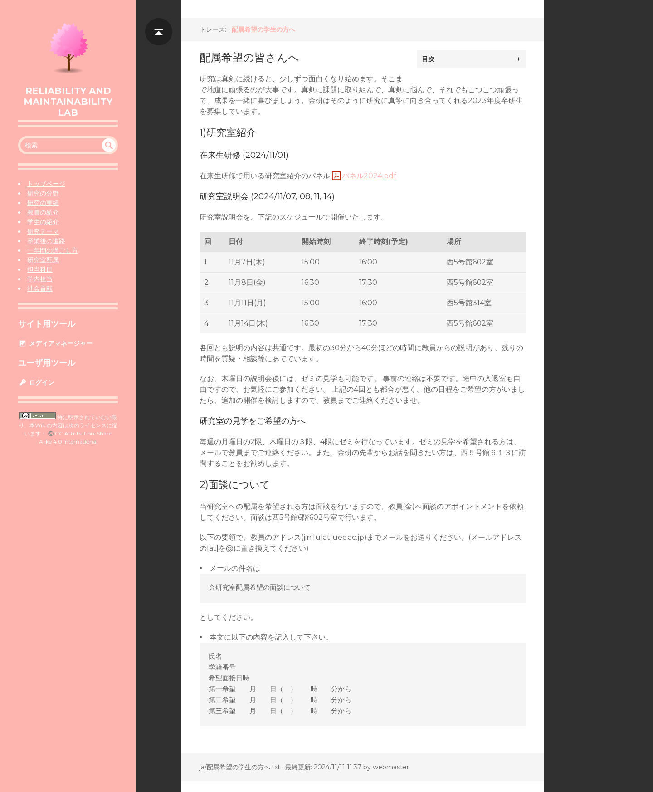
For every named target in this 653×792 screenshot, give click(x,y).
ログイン (36, 382)
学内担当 (40, 279)
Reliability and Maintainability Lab (68, 101)
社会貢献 (40, 288)
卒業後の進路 (46, 241)
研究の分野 (43, 193)
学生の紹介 (43, 222)
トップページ (46, 184)
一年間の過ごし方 (52, 250)
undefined (109, 145)
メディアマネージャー (55, 343)
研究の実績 (43, 203)
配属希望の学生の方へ (263, 29)
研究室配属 (43, 260)
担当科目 (40, 269)
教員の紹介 (43, 212)
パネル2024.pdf (369, 175)
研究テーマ (43, 231)
